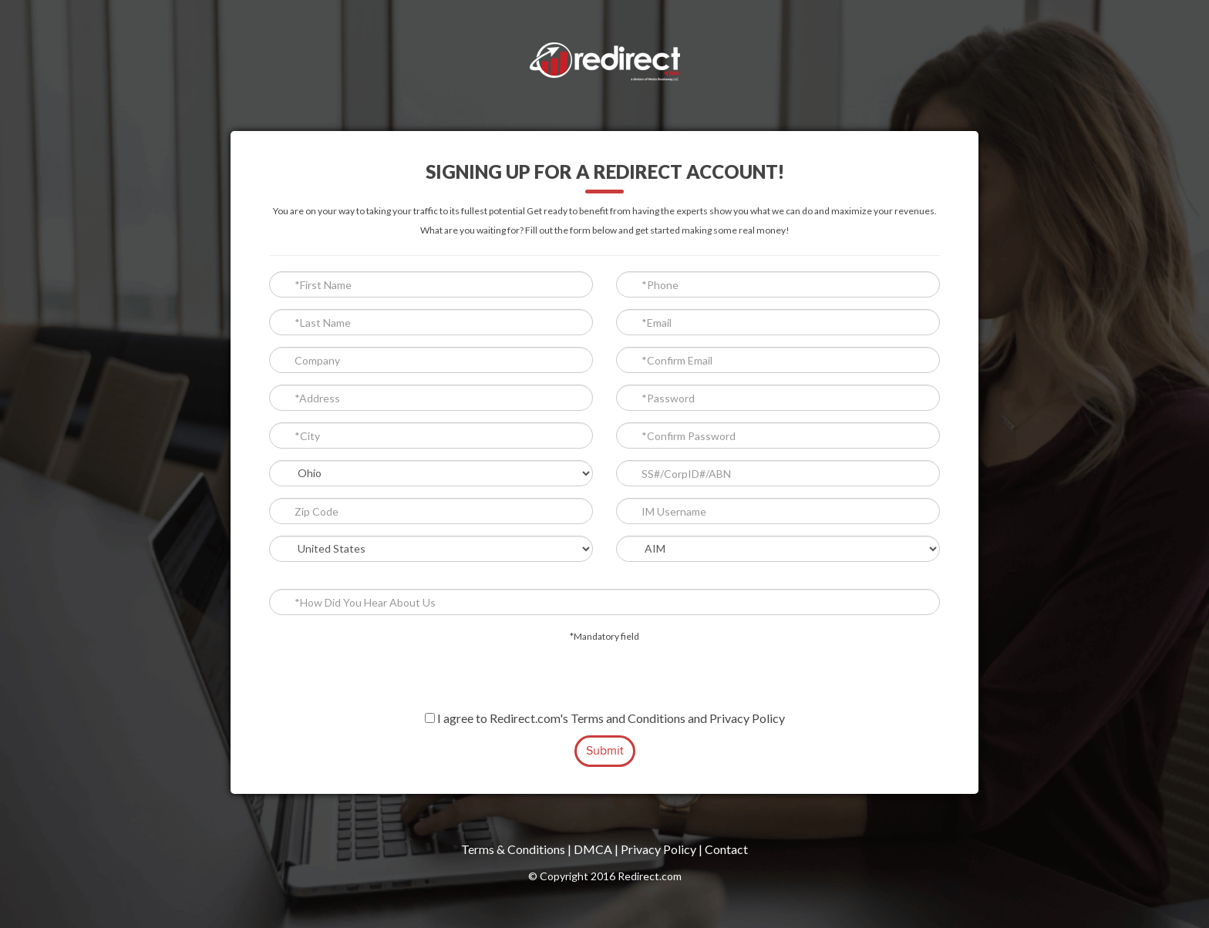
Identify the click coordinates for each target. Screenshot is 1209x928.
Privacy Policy (747, 718)
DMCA (593, 849)
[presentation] (604, 680)
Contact (726, 849)
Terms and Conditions (628, 718)
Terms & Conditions (513, 849)
